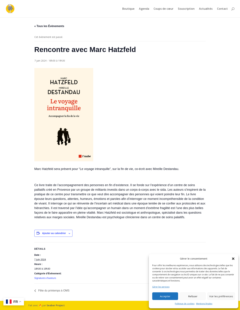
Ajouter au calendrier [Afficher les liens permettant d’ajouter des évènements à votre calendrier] (54, 233)
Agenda (144, 9)
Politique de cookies (184, 303)
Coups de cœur (163, 9)
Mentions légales (204, 303)
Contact (222, 9)
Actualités (206, 9)
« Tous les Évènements (49, 26)
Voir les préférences (221, 296)
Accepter (165, 296)
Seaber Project (56, 305)
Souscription (186, 9)
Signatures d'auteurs (45, 278)
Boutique (128, 9)
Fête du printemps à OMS (54, 290)
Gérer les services (160, 286)
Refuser (192, 296)
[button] (233, 258)
